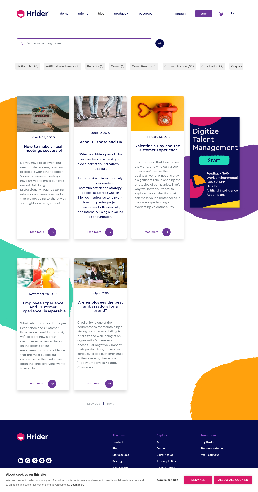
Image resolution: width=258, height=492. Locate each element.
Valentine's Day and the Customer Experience (157, 148)
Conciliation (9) (212, 66)
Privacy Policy (166, 461)
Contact (117, 442)
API (159, 442)
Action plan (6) (27, 66)
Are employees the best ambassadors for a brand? (100, 306)
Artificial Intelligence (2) (63, 66)
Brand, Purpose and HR (100, 142)
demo (64, 13)
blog (101, 13)
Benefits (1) (95, 66)
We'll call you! (210, 455)
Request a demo (212, 448)
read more (43, 232)
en (232, 13)
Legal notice (165, 455)
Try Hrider (208, 442)
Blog (115, 448)
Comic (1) (117, 66)
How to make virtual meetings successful (43, 149)
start (203, 13)
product (120, 13)
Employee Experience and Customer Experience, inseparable (43, 307)
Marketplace (120, 455)
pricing (83, 13)
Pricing (117, 461)
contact (180, 14)
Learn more (77, 484)
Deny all (198, 479)
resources (145, 13)
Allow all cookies (233, 479)
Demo (161, 448)
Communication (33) (179, 66)
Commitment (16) (144, 66)
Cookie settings (167, 479)
